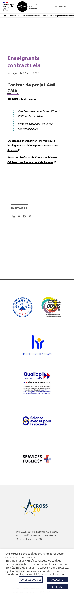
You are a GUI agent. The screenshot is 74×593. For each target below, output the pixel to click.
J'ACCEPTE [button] (57, 579)
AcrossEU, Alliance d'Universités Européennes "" (37, 535)
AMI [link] (51, 85)
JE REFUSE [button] (57, 586)
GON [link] (15, 99)
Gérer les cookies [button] (30, 579)
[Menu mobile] (60, 6)
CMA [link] (12, 90)
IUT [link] (9, 99)
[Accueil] (5, 15)
